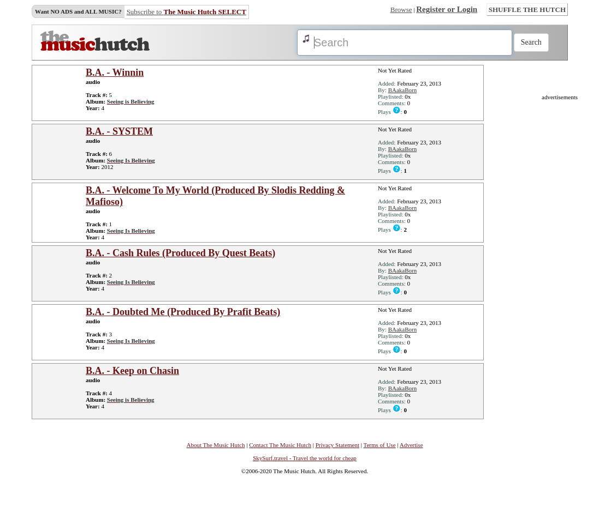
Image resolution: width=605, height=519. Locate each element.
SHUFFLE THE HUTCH (527, 9)
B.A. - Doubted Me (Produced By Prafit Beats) (183, 311)
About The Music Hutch (215, 445)
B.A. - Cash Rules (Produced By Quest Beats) (180, 253)
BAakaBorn (402, 90)
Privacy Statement (337, 445)
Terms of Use (380, 445)
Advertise (411, 445)
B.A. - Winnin (115, 72)
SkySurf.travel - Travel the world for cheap (305, 458)
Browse (401, 9)
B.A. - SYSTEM (119, 131)
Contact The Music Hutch (280, 445)
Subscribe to (186, 12)
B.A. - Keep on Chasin (132, 370)
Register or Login (446, 9)
